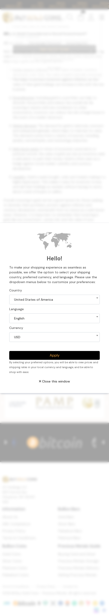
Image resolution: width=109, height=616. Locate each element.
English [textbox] (19, 318)
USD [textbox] (17, 337)
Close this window (54, 381)
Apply (55, 355)
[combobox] (54, 299)
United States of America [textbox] (33, 299)
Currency (16, 328)
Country (15, 290)
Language (16, 309)
